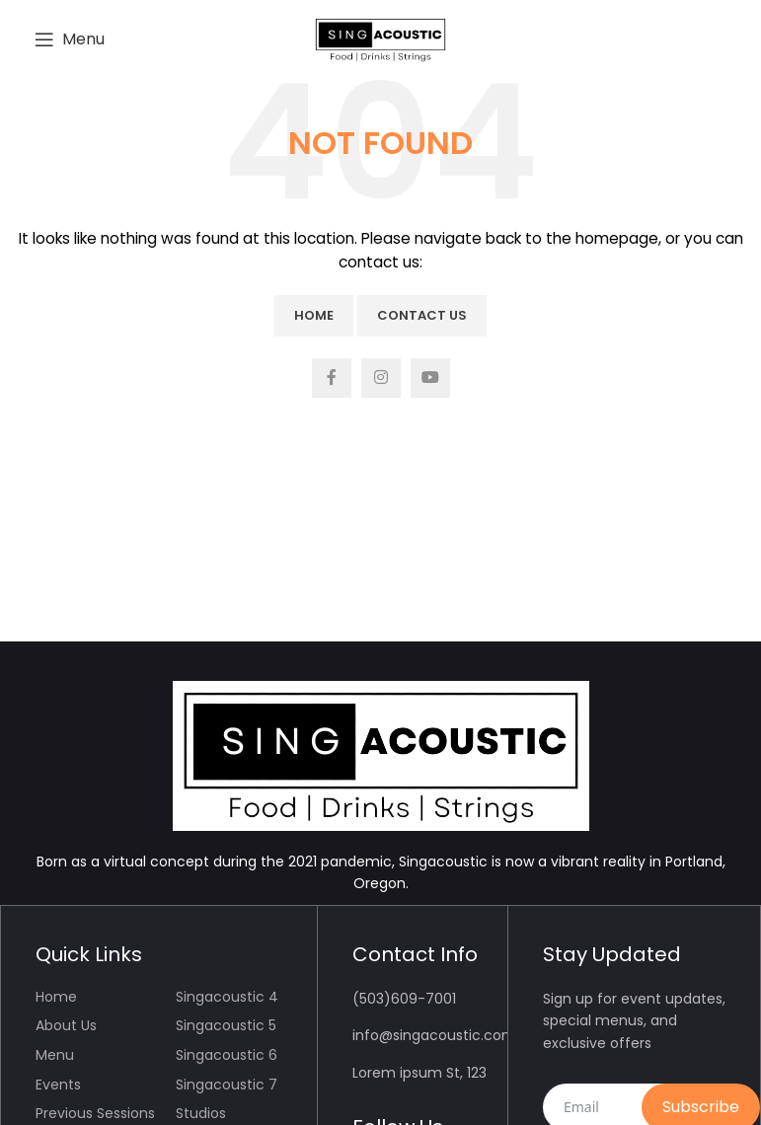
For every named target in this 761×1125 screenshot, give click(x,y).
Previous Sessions (95, 1113)
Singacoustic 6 (226, 1055)
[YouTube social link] (430, 378)
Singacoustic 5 (226, 1025)
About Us (66, 1025)
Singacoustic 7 (226, 1084)
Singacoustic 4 (227, 997)
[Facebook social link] (331, 378)
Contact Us (422, 315)
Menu (55, 1055)
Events (58, 1084)
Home (314, 315)
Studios (201, 1113)
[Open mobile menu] (69, 39)
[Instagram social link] (381, 378)
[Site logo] (380, 38)
